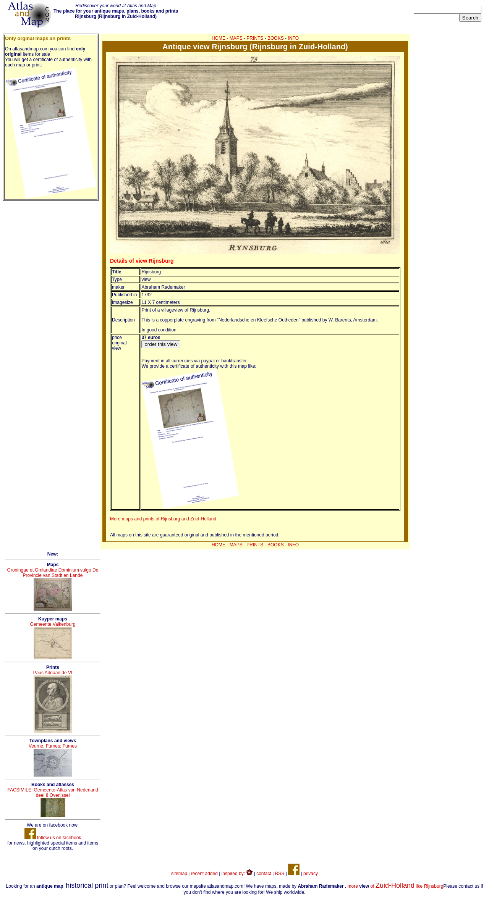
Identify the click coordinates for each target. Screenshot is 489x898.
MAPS (236, 38)
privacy (310, 873)
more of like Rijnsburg (396, 886)
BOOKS (275, 38)
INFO (293, 38)
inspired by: (237, 873)
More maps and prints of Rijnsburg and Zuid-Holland (163, 519)
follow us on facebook (52, 837)
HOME (218, 38)
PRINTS (254, 38)
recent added (204, 873)
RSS (280, 873)
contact (263, 873)
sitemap (179, 873)
